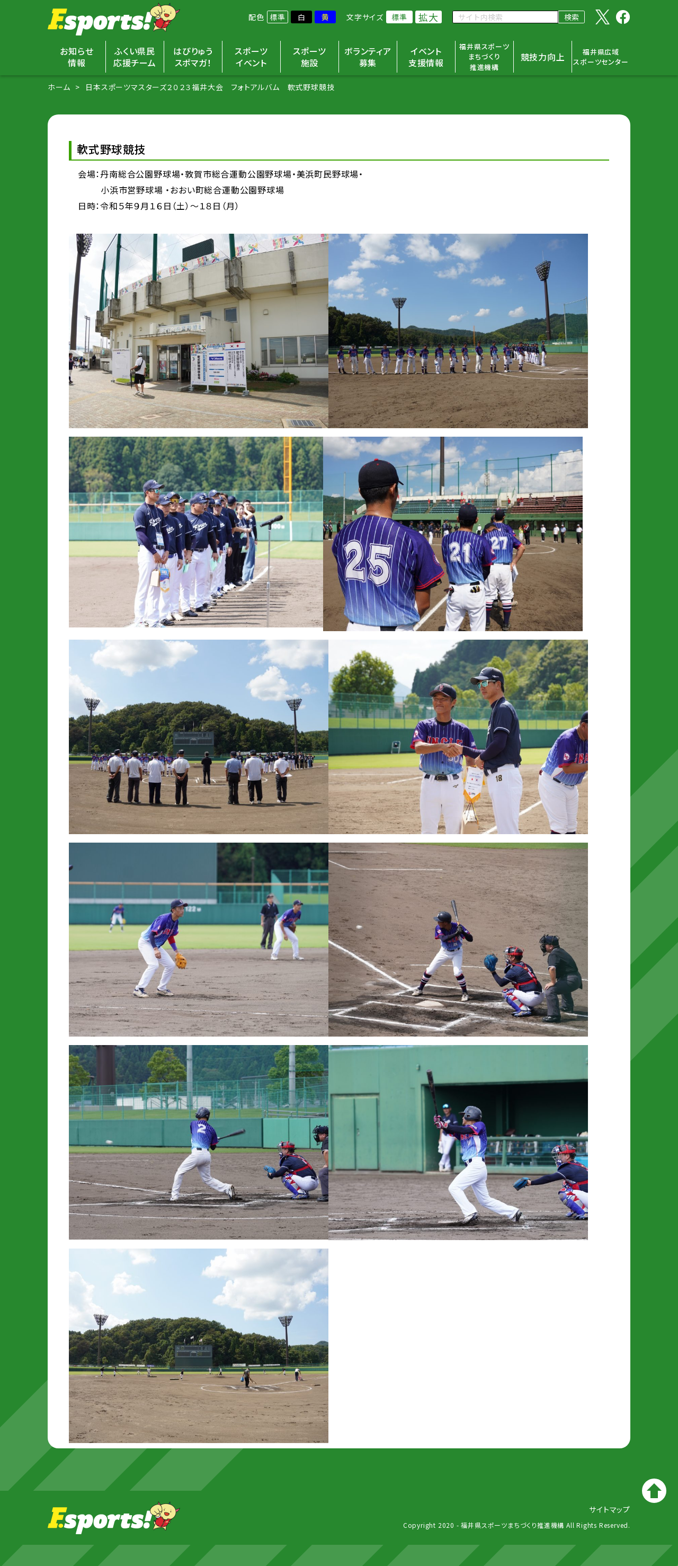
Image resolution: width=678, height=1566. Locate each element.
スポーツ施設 (309, 57)
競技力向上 (543, 56)
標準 (278, 17)
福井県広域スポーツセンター (600, 57)
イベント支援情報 (426, 57)
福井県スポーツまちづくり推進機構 (484, 56)
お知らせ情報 (76, 57)
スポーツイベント (251, 57)
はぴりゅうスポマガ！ (193, 57)
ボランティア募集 (367, 57)
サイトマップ (609, 1509)
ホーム (59, 87)
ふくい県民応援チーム (134, 57)
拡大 (428, 17)
